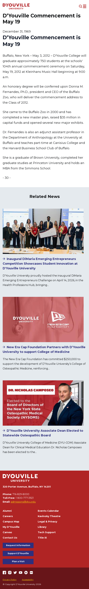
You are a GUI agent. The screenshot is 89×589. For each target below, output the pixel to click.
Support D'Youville (18, 553)
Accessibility (28, 579)
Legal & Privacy (47, 521)
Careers (8, 516)
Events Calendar (48, 510)
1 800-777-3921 (25, 497)
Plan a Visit (18, 561)
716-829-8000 (20, 494)
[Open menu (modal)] (82, 6)
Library (42, 526)
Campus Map (11, 521)
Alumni (7, 510)
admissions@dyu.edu (23, 501)
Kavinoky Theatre (49, 516)
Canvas (7, 532)
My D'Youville (11, 526)
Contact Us (10, 537)
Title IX (42, 537)
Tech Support (47, 532)
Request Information (18, 545)
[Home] (16, 6)
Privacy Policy (10, 579)
